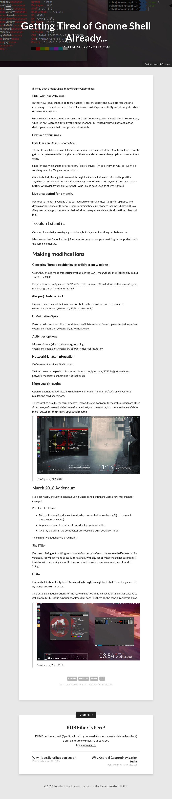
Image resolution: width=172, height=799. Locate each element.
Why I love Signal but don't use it (54, 763)
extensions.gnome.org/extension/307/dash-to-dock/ (62, 309)
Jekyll (88, 792)
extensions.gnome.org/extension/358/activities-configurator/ (67, 349)
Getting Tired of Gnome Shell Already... (86, 32)
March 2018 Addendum (53, 491)
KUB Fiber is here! (86, 733)
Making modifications (58, 254)
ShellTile (38, 549)
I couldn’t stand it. (48, 223)
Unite (36, 577)
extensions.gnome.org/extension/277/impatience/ (61, 329)
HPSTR (123, 792)
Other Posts (86, 720)
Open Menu (8, 8)
